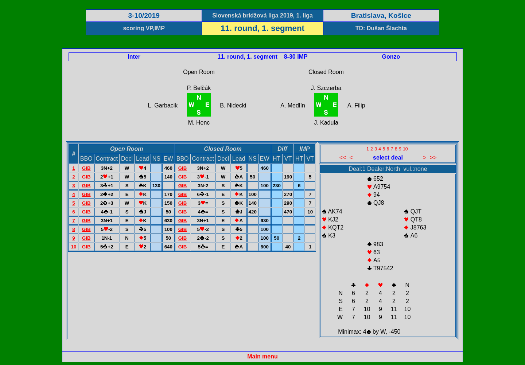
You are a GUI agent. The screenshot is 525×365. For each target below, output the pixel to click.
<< (342, 157)
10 (73, 247)
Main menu (262, 356)
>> (433, 157)
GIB (86, 168)
